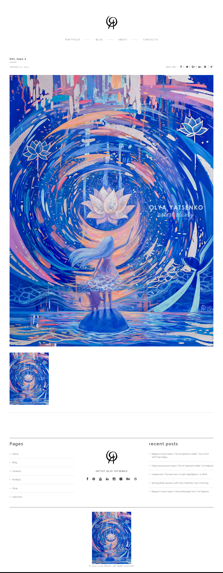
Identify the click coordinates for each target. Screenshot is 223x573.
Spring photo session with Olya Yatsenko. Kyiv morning (180, 483)
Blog (99, 39)
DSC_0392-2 (18, 59)
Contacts (150, 39)
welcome (17, 497)
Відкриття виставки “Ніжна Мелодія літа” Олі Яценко (180, 491)
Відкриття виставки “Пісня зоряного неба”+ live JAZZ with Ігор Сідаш (180, 456)
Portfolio (72, 39)
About (123, 39)
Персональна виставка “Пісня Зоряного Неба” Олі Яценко (182, 465)
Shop (15, 488)
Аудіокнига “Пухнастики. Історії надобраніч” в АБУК (179, 474)
